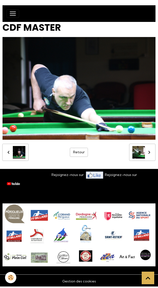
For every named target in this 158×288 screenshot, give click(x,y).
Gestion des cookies (79, 281)
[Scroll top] (148, 278)
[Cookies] (10, 277)
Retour (79, 152)
